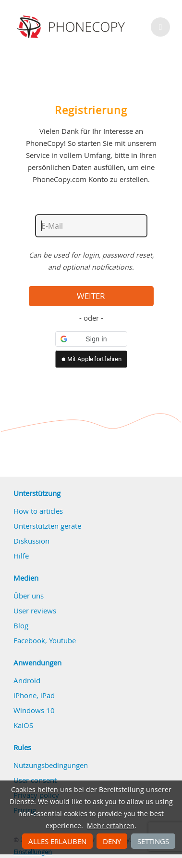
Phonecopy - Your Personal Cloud (72, 27)
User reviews (34, 610)
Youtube (62, 640)
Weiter (91, 296)
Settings (153, 841)
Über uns (28, 595)
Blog (20, 625)
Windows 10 (34, 710)
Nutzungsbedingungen (50, 765)
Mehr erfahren (110, 825)
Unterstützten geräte (47, 526)
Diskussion (31, 541)
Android (26, 680)
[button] (91, 339)
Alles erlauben (57, 841)
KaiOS (23, 725)
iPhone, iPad (34, 695)
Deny (112, 841)
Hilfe (21, 555)
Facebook (29, 640)
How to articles (38, 511)
